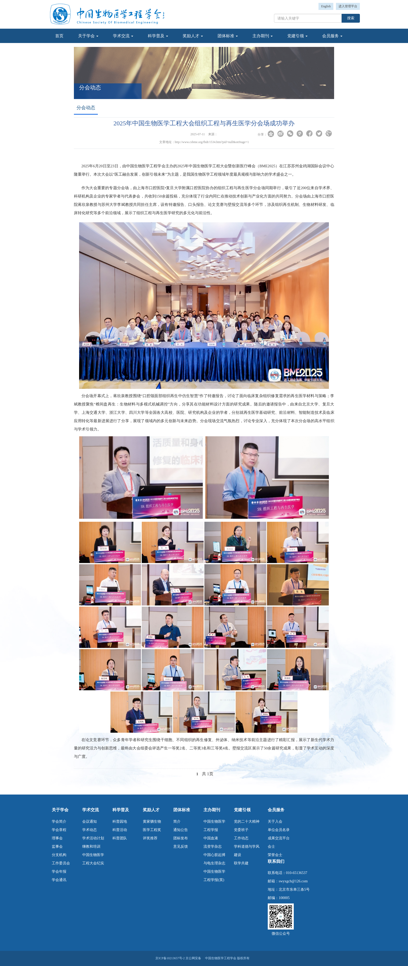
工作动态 (241, 838)
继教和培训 (91, 846)
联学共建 (241, 863)
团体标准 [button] (228, 36)
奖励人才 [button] (193, 36)
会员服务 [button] (332, 36)
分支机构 (59, 855)
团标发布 (180, 838)
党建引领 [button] (297, 36)
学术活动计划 (93, 838)
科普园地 (119, 821)
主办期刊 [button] (262, 36)
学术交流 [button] (123, 36)
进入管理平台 (348, 6)
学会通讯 (59, 880)
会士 (271, 846)
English (326, 6)
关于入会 (275, 821)
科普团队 (119, 838)
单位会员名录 (279, 830)
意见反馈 (180, 846)
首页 (59, 36)
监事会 (57, 846)
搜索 (350, 18)
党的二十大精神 (246, 821)
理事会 (57, 838)
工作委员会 (61, 863)
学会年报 (59, 871)
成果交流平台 (279, 838)
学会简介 (59, 821)
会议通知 (89, 821)
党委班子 (241, 830)
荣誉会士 (275, 855)
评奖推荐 (150, 838)
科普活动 (119, 830)
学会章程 (59, 830)
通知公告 (180, 830)
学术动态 (89, 830)
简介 (177, 821)
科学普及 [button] (158, 36)
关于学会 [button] (88, 36)
